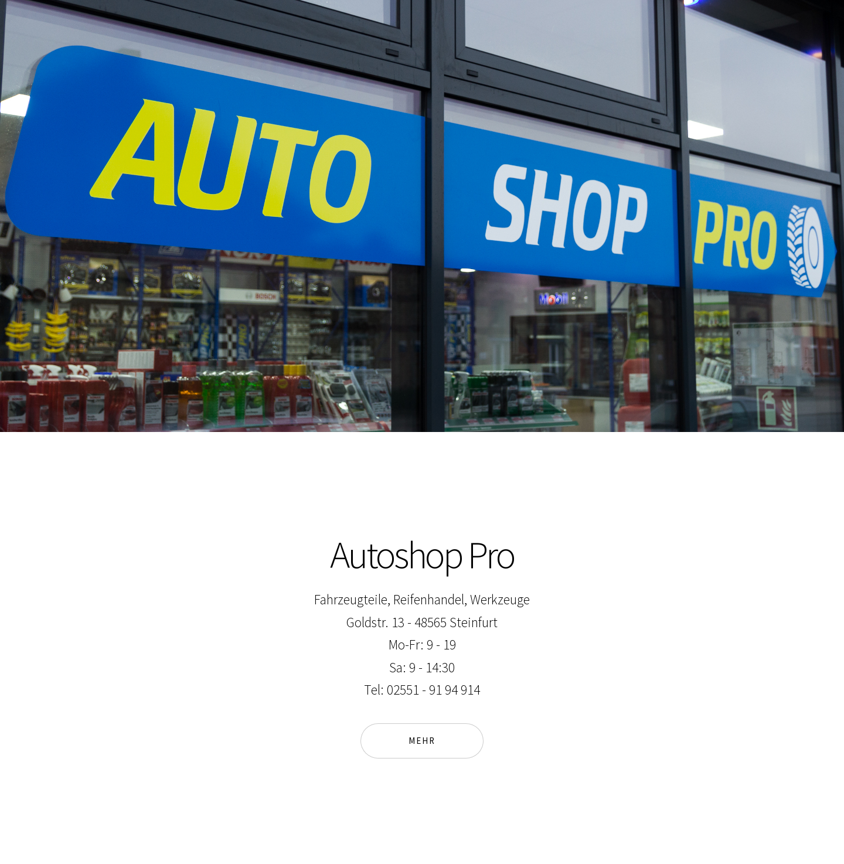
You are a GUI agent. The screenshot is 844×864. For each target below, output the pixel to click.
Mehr (421, 740)
